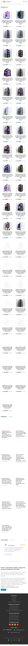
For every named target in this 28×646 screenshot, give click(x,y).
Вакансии (14, 600)
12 (17, 561)
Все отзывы (12, 540)
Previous (24, 540)
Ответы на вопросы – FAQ (14, 615)
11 (16, 561)
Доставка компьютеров (14, 617)
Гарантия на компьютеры (14, 619)
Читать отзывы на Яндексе (9, 551)
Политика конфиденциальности (14, 601)
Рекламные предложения (14, 609)
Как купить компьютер (14, 613)
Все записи (11, 416)
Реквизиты (14, 598)
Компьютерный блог (14, 606)
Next (26, 540)
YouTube (10, 625)
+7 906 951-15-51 (8, 629)
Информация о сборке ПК (14, 604)
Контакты (14, 597)
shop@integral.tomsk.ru (20, 629)
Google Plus (12, 625)
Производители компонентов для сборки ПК (14, 610)
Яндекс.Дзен (18, 625)
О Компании (14, 595)
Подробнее (3, 589)
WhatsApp (15, 625)
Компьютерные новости (14, 607)
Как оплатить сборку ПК (14, 616)
